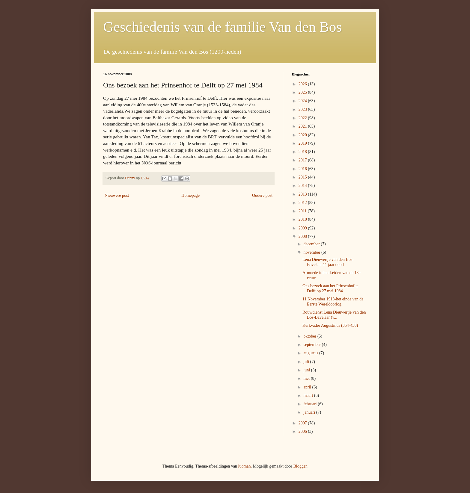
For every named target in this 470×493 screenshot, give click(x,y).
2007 (303, 423)
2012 (303, 202)
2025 (303, 92)
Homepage (190, 195)
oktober (310, 336)
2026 (303, 84)
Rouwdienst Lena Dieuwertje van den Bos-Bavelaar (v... (334, 315)
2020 (303, 135)
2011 (303, 211)
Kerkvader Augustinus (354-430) (330, 325)
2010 (303, 219)
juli (306, 361)
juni (307, 370)
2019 (303, 143)
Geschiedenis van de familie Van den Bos (222, 27)
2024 (303, 101)
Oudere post (262, 195)
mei (307, 378)
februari (310, 404)
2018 (303, 151)
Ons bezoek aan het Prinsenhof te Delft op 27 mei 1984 (330, 288)
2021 (303, 126)
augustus (311, 353)
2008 (303, 236)
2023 (303, 109)
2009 (303, 228)
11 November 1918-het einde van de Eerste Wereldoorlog (333, 301)
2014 (303, 185)
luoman (244, 466)
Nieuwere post (117, 195)
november (312, 252)
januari (309, 412)
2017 (303, 160)
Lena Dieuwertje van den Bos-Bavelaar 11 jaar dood (328, 262)
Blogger (299, 466)
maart (308, 395)
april (307, 387)
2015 (303, 177)
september (312, 344)
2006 (303, 431)
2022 (303, 118)
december (312, 244)
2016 (303, 169)
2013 (303, 194)
